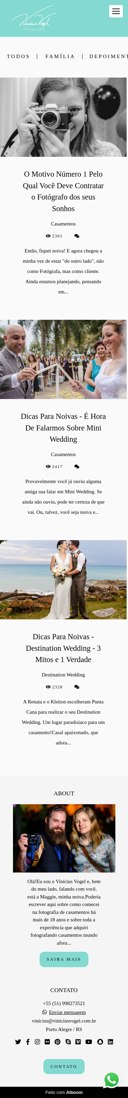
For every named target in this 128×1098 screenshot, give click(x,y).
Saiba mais (64, 959)
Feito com (64, 1092)
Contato (64, 1066)
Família (60, 56)
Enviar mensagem (67, 1012)
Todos (18, 56)
